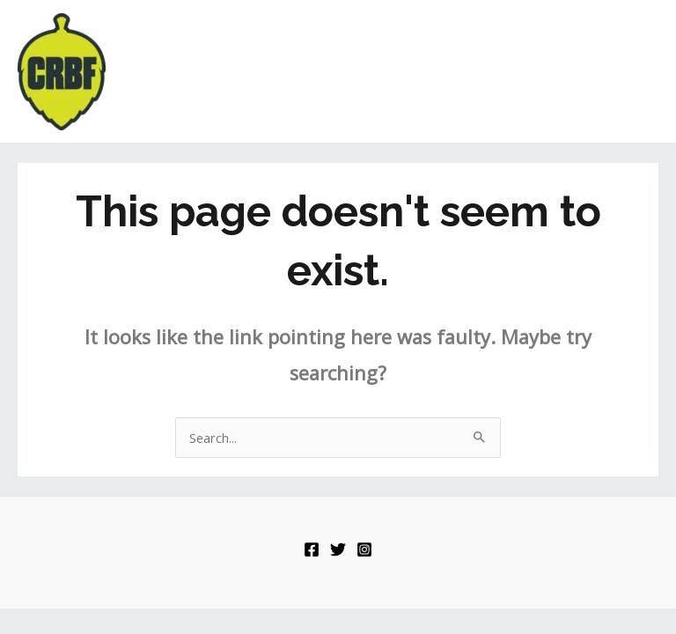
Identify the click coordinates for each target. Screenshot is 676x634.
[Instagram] (364, 549)
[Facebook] (312, 549)
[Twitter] (338, 549)
